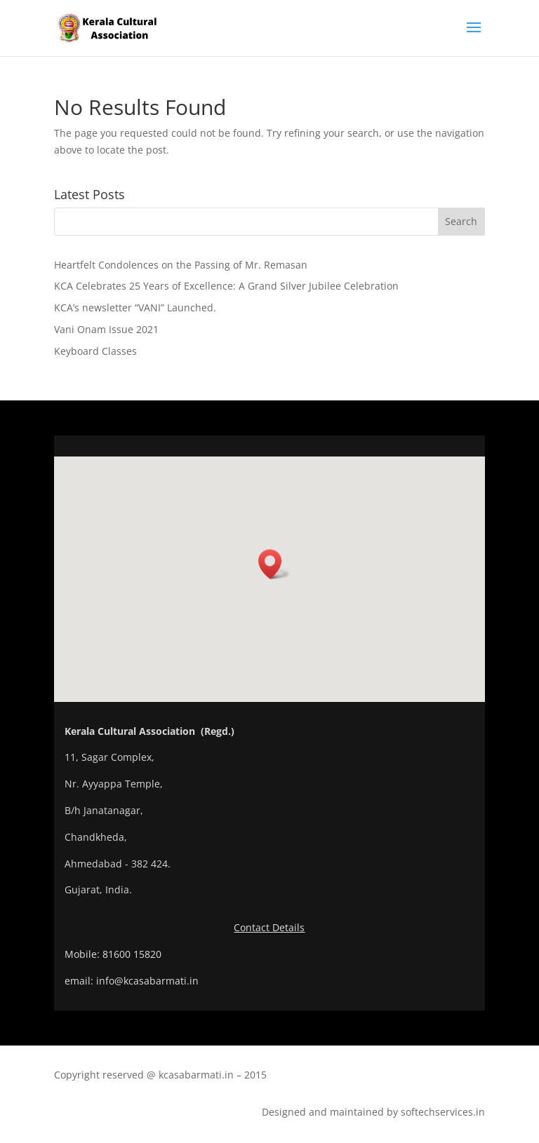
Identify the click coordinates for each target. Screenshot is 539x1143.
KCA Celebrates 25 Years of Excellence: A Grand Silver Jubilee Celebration (226, 285)
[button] (274, 564)
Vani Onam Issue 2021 (106, 329)
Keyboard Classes (95, 351)
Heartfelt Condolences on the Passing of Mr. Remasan (180, 264)
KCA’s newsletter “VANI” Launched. (135, 307)
